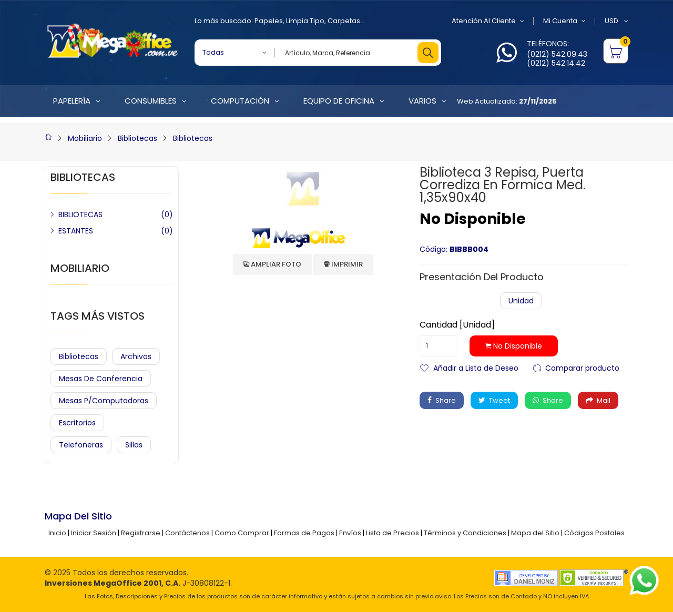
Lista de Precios (392, 533)
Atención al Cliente (488, 21)
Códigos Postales (594, 533)
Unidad (521, 300)
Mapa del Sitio (535, 533)
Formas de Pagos (304, 533)
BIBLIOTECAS (80, 214)
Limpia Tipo (305, 21)
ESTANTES (75, 231)
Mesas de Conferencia (100, 378)
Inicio (57, 533)
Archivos (135, 356)
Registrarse (140, 533)
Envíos (350, 533)
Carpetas (344, 21)
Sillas (133, 445)
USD (616, 21)
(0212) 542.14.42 (556, 63)
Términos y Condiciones (465, 533)
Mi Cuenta (564, 21)
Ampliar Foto (272, 264)
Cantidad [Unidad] (457, 325)
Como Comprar (242, 533)
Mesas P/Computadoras (103, 400)
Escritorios (77, 422)
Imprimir (343, 264)
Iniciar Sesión (93, 533)
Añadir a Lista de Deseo (475, 367)
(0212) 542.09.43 (557, 54)
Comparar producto (582, 367)
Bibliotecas (137, 138)
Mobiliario (85, 138)
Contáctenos (187, 533)
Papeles (268, 21)
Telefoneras (81, 445)
